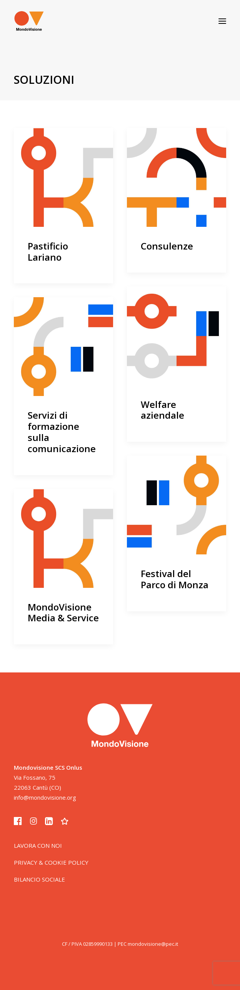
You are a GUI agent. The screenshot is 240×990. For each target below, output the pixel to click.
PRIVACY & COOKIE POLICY (51, 862)
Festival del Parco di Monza (174, 579)
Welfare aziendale (162, 410)
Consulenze (167, 246)
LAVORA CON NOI (38, 845)
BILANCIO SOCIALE (39, 879)
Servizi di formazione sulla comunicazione (62, 431)
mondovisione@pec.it (153, 943)
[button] (222, 21)
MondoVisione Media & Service (63, 612)
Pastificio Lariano (48, 251)
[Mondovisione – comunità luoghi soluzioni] (29, 21)
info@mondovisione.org (45, 797)
